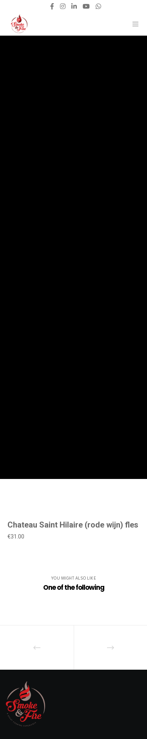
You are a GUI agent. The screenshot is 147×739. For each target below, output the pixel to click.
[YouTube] (86, 6)
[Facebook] (52, 6)
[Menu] (133, 24)
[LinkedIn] (74, 6)
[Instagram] (62, 6)
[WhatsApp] (98, 6)
